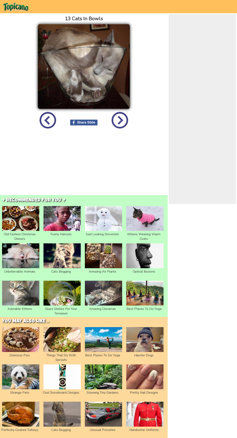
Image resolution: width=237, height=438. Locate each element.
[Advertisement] (84, 165)
